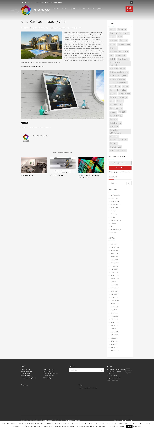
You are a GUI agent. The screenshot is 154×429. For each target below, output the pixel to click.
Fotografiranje (115, 201)
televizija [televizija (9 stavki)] (116, 123)
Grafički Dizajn (25, 373)
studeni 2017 (114, 291)
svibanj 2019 (114, 269)
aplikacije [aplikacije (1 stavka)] (113, 36)
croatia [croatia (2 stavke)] (113, 44)
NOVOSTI (91, 8)
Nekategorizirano (116, 220)
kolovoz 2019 (114, 266)
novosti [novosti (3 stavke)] (114, 94)
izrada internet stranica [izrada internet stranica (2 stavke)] (118, 79)
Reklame (113, 223)
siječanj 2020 (114, 263)
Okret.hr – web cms (57, 175)
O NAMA (64, 8)
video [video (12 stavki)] (115, 126)
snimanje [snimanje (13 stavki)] (117, 115)
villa (38, 127)
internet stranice (67, 28)
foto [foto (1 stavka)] (112, 55)
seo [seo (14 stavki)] (124, 111)
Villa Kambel (44, 127)
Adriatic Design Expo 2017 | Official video (88, 176)
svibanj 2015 (114, 335)
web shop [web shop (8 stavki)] (116, 147)
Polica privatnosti (47, 420)
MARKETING (81, 8)
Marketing (114, 214)
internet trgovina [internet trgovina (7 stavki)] (119, 75)
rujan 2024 (114, 244)
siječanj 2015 (114, 341)
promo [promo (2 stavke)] (121, 101)
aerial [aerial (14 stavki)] (123, 29)
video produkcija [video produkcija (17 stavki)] (115, 131)
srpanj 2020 (114, 253)
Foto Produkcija (25, 369)
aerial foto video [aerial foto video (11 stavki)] (120, 33)
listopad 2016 (115, 307)
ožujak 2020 (114, 260)
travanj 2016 (114, 316)
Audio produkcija (49, 371)
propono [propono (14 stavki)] (117, 108)
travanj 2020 (114, 257)
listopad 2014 (115, 347)
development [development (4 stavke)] (125, 44)
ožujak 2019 (114, 272)
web (50, 127)
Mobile (113, 217)
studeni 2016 (114, 303)
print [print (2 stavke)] (112, 101)
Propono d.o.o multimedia (72, 420)
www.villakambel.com (37, 66)
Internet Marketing (26, 376)
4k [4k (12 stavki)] (113, 29)
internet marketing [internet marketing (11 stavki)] (115, 63)
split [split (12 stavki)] (114, 119)
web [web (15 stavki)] (115, 143)
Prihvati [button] (129, 426)
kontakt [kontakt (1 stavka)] (113, 82)
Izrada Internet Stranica (51, 373)
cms (31, 127)
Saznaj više (137, 426)
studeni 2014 (114, 344)
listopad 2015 (115, 325)
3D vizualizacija (27, 175)
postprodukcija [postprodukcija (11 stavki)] (119, 97)
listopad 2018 (115, 278)
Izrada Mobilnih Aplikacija (28, 378)
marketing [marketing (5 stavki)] (116, 86)
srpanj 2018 (114, 285)
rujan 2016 (114, 310)
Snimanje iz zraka (26, 371)
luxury (35, 127)
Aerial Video (114, 198)
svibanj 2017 (114, 294)
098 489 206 (58, 2)
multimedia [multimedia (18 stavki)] (119, 90)
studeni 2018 (114, 275)
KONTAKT (99, 8)
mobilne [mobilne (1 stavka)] (126, 86)
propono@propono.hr (113, 378)
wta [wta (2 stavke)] (125, 150)
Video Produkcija (49, 369)
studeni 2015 (114, 322)
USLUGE (72, 8)
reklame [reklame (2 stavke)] (113, 112)
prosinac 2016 (115, 300)
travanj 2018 (114, 288)
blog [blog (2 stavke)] (121, 36)
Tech (112, 226)
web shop (114, 233)
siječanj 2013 (114, 350)
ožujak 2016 (114, 319)
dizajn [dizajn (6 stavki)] (114, 48)
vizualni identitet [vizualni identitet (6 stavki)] (119, 139)
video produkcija (116, 229)
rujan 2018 (114, 282)
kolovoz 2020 (114, 250)
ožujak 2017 (114, 297)
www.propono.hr (112, 376)
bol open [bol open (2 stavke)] (114, 41)
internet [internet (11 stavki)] (124, 59)
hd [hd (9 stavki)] (113, 59)
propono (26, 28)
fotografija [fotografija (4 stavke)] (122, 55)
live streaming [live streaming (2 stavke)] (123, 82)
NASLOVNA (56, 8)
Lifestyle (113, 211)
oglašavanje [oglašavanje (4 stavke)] (125, 94)
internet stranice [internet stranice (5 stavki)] (118, 68)
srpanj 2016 (114, 313)
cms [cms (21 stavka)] (125, 40)
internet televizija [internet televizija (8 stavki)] (120, 72)
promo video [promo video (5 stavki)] (117, 104)
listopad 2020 (115, 247)
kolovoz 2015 (114, 332)
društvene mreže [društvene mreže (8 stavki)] (120, 51)
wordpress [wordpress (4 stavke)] (116, 150)
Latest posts (77, 28)
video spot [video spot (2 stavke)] (114, 136)
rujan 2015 (114, 329)
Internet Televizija (49, 376)
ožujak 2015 (114, 338)
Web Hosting (47, 378)
